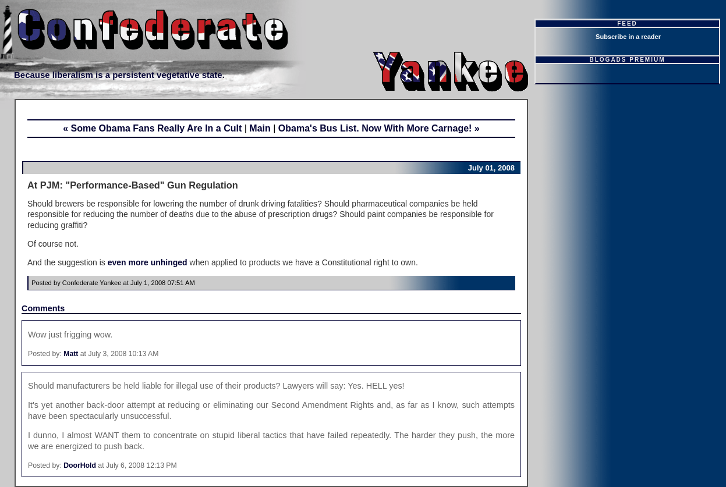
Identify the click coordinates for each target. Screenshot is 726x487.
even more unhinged (147, 262)
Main (259, 128)
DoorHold (79, 465)
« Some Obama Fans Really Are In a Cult (152, 128)
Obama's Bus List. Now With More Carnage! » (379, 128)
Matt (70, 354)
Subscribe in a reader (628, 36)
